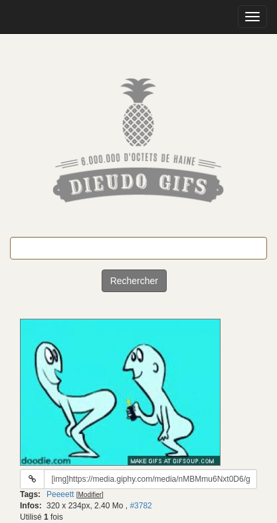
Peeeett (60, 494)
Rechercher (134, 280)
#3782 (140, 505)
